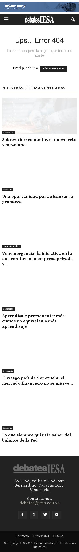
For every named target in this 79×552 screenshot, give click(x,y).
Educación (8, 309)
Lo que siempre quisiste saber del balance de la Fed (36, 438)
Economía (8, 371)
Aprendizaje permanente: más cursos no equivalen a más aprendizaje (33, 321)
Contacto (22, 536)
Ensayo (58, 536)
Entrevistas (41, 536)
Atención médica (11, 246)
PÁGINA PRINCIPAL (53, 68)
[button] (73, 19)
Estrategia (8, 132)
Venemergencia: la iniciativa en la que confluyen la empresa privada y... (37, 259)
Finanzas (7, 189)
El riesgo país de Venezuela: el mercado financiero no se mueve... (37, 381)
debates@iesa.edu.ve (39, 503)
